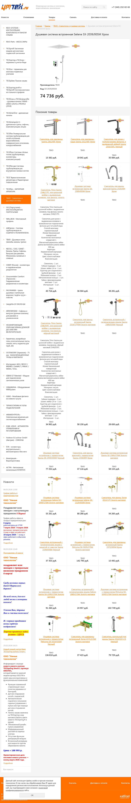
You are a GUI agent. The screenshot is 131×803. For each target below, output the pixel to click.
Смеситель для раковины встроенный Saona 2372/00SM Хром (114, 544)
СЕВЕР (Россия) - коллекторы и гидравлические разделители (18, 267)
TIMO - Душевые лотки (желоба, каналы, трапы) (16, 240)
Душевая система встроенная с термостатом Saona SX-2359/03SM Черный (51, 455)
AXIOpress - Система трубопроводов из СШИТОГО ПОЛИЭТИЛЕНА (17, 230)
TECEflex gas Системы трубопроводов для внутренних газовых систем (17, 168)
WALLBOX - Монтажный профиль (16, 220)
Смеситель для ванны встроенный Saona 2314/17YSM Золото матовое (83, 322)
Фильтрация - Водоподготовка (13, 459)
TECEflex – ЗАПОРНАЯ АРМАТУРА (15, 190)
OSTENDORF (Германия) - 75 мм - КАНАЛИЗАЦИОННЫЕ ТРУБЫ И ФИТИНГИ (18, 354)
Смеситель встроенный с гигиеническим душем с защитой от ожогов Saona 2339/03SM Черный (51, 546)
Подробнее (8, 543)
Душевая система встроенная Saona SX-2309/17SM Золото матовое (114, 455)
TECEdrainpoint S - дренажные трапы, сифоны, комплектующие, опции (17, 124)
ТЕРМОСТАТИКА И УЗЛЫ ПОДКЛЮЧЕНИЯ (16, 406)
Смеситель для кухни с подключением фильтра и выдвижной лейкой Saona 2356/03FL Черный (114, 143)
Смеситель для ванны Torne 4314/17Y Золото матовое (114, 498)
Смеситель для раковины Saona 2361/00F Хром (51, 140)
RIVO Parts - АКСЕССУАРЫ (16, 41)
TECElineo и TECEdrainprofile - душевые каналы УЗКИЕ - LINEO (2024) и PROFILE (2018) (17, 102)
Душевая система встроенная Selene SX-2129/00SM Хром (82, 500)
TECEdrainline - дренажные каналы (17, 114)
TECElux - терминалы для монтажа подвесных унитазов (16, 71)
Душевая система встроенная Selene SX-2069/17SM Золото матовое (51, 500)
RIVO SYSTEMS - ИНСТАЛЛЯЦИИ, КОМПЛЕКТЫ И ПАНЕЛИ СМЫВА (16, 31)
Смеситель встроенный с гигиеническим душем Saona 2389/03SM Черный (114, 322)
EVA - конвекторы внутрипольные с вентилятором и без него (16, 449)
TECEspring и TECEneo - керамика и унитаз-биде (16, 61)
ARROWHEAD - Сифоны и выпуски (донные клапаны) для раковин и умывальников (17, 314)
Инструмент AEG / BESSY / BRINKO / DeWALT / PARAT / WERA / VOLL (17, 366)
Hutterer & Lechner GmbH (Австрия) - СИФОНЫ (16, 438)
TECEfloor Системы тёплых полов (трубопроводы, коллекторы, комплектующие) (17, 155)
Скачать (73, 17)
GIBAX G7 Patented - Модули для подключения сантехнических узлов (17, 377)
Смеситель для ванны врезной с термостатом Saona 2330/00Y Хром (82, 455)
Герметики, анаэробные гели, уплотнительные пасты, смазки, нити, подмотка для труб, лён (18, 342)
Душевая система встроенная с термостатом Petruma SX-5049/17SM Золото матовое (114, 592)
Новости (5, 17)
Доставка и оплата (99, 17)
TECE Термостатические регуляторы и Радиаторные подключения (17, 179)
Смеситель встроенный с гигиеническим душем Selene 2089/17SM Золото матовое (82, 592)
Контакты (126, 17)
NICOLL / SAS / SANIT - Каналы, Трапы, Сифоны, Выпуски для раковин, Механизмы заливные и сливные (16, 253)
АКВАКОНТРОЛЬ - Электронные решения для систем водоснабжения (17, 416)
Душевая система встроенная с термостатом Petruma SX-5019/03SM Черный (51, 640)
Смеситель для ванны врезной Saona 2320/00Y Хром (114, 188)
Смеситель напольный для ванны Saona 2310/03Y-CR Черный (114, 639)
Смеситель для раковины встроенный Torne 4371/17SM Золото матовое (82, 639)
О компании (28, 17)
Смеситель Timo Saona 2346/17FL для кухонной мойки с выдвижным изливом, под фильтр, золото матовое (51, 195)
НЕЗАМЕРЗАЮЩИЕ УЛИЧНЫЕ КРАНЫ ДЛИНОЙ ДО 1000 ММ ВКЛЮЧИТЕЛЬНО (17, 328)
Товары (52, 17)
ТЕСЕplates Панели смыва (16, 80)
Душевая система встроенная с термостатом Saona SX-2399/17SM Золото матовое (51, 593)
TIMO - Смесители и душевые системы (14, 199)
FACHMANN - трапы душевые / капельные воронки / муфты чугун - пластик (16, 293)
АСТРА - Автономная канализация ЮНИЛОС (15, 468)
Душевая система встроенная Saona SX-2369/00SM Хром (83, 188)
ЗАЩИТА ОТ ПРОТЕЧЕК (15, 304)
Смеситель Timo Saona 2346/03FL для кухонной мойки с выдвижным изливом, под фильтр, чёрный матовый (51, 328)
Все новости (8, 769)
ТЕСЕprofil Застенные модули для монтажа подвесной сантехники (15, 50)
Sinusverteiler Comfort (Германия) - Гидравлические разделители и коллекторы (17, 280)
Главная (39, 26)
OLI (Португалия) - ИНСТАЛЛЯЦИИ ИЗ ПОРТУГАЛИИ (14, 209)
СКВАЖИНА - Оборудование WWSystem (18, 388)
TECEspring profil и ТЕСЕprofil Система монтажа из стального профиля (17, 89)
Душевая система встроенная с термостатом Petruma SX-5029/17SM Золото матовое (83, 546)
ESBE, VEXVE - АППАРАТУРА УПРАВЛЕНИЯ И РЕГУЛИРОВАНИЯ (17, 428)
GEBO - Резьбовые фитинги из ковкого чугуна (17, 397)
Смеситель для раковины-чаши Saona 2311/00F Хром (82, 140)
